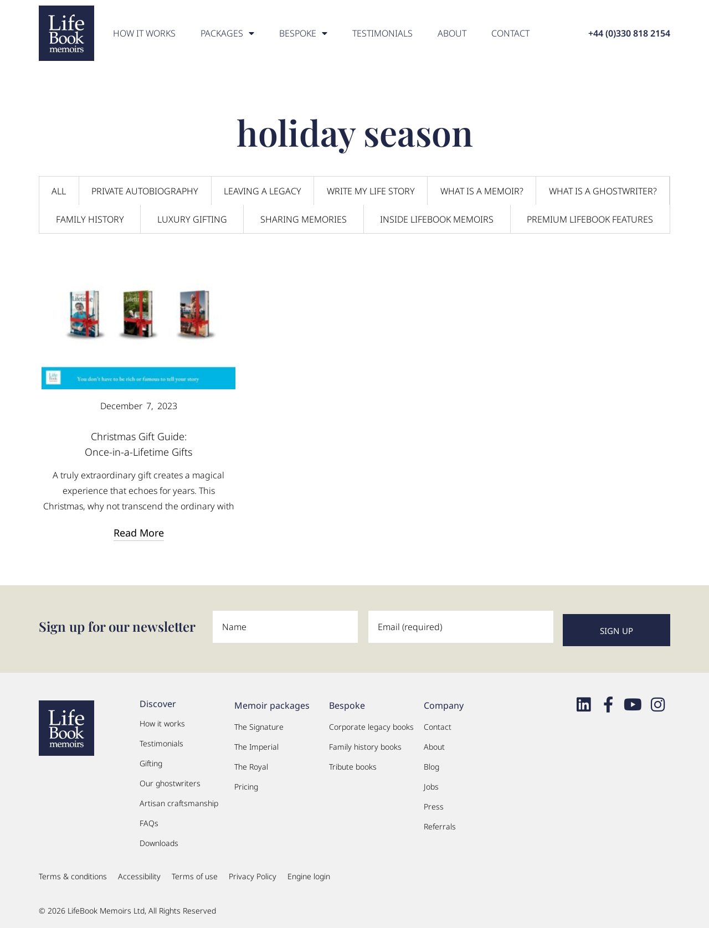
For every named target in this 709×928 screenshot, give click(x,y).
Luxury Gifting (192, 219)
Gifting (151, 760)
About (452, 33)
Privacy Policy (252, 873)
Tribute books (353, 763)
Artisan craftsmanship (179, 800)
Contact (510, 33)
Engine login (308, 873)
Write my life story (371, 191)
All (59, 191)
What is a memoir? (481, 191)
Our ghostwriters (170, 780)
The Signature (259, 723)
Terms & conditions (73, 873)
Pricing (246, 783)
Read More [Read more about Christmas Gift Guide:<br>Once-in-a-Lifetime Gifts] (139, 532)
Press (434, 803)
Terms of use (195, 873)
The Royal (251, 763)
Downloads (159, 839)
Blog (431, 763)
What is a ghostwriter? (603, 191)
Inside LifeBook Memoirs (437, 219)
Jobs (431, 783)
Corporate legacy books (371, 723)
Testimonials (382, 33)
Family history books (365, 743)
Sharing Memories (303, 219)
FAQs (149, 819)
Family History (90, 219)
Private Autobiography (144, 191)
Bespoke (303, 33)
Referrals (440, 823)
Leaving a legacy (262, 191)
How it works (144, 33)
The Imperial (256, 743)
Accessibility (139, 873)
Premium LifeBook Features (590, 219)
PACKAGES (227, 33)
